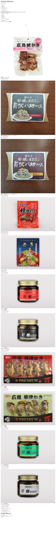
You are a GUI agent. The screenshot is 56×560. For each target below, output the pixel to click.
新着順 (7, 21)
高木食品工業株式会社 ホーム (7, 12)
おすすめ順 (2, 21)
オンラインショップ (20, 12)
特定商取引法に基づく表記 (6, 510)
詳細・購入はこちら (5, 79)
